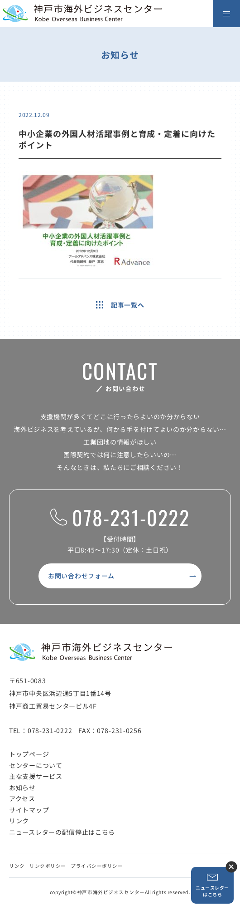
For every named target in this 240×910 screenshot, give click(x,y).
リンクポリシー (47, 865)
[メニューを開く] (226, 13)
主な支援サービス (35, 776)
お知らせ (22, 787)
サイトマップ (29, 809)
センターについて (35, 765)
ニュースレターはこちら (212, 885)
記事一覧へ (120, 304)
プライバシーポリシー (97, 865)
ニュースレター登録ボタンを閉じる (231, 866)
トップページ (29, 753)
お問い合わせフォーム (81, 575)
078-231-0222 (119, 518)
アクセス (22, 798)
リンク (19, 820)
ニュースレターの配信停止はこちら (62, 832)
